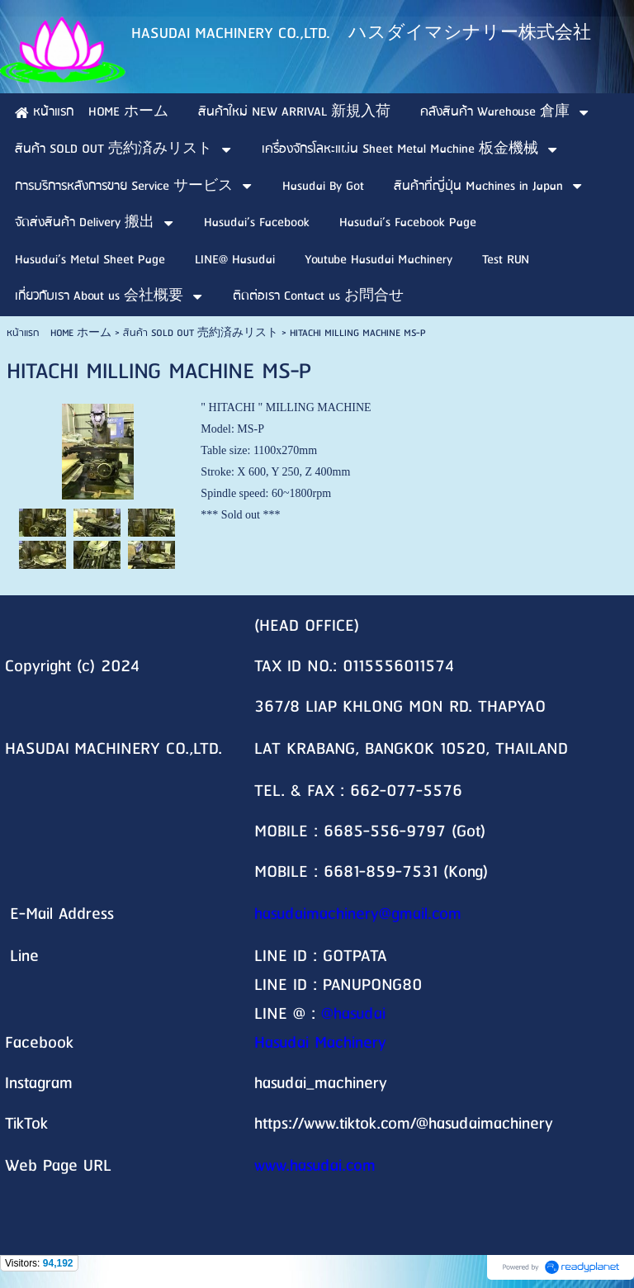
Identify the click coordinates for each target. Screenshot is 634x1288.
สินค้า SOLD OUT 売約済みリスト (200, 333)
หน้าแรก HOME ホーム (59, 333)
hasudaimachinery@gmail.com (357, 914)
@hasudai (353, 1014)
